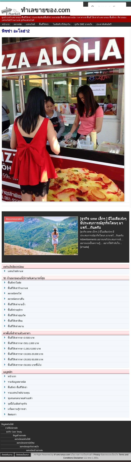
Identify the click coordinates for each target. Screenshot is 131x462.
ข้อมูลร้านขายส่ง (19, 435)
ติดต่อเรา (12, 414)
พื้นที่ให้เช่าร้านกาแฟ (18, 288)
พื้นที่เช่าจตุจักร (15, 310)
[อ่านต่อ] (84, 247)
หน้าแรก (6, 24)
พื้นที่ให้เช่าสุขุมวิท (17, 315)
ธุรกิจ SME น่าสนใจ (83, 24)
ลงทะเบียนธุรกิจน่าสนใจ (29, 446)
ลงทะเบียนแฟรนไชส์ (22, 439)
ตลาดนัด (18, 24)
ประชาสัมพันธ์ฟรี (103, 24)
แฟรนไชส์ (30, 24)
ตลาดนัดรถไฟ (14, 293)
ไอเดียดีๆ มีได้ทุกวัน (61, 24)
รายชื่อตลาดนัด (11, 428)
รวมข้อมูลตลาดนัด (17, 382)
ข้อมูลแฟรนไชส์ (7, 424)
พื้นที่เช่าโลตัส (14, 282)
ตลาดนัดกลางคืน (16, 299)
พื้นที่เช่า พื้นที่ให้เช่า (17, 387)
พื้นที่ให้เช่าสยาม (16, 326)
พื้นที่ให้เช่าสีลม (15, 321)
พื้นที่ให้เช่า (44, 24)
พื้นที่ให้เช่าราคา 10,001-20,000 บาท (25, 354)
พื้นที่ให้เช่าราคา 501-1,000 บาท (23, 343)
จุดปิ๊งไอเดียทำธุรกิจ (17, 403)
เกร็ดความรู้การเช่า (17, 409)
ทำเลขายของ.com (62, 454)
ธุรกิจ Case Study (14, 431)
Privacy (96, 454)
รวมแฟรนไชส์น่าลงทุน (19, 393)
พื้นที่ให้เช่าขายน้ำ (16, 304)
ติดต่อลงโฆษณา (22, 454)
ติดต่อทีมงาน (7, 454)
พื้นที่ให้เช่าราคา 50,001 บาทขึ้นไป (24, 365)
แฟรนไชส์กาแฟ (15, 271)
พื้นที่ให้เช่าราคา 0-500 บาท (21, 337)
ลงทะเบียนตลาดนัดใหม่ (25, 443)
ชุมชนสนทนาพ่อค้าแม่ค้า (20, 398)
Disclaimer (78, 458)
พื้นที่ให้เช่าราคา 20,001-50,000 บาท (25, 359)
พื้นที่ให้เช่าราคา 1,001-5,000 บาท (24, 348)
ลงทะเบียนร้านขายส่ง (34, 450)
